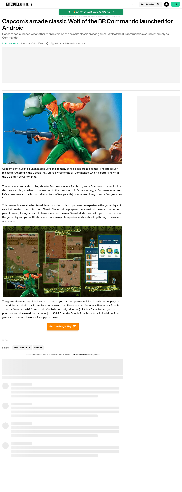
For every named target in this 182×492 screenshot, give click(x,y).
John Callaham (11, 43)
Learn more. (115, 16)
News (5, 340)
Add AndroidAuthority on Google (68, 43)
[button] (91, 4)
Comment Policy (79, 354)
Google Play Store (43, 172)
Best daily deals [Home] (150, 4)
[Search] (133, 4)
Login (175, 4)
